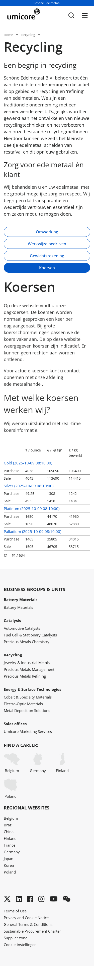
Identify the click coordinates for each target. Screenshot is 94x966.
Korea (9, 865)
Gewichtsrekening (47, 256)
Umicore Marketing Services (28, 731)
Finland (62, 763)
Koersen (47, 267)
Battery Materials (18, 607)
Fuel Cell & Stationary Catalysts (30, 634)
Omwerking (47, 232)
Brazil (9, 824)
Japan (8, 858)
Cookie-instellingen (20, 944)
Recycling (28, 34)
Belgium (12, 763)
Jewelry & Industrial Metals (27, 662)
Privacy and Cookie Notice (26, 917)
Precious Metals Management (29, 669)
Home (8, 34)
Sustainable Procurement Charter (32, 931)
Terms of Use (15, 910)
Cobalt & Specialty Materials (28, 697)
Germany (38, 763)
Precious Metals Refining (25, 676)
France (9, 845)
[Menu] (84, 15)
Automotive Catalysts (22, 628)
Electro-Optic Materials (23, 703)
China (9, 831)
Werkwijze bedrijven (47, 244)
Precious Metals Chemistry (26, 641)
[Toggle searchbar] (71, 15)
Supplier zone (15, 937)
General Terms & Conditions (28, 924)
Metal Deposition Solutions (27, 710)
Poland (10, 789)
